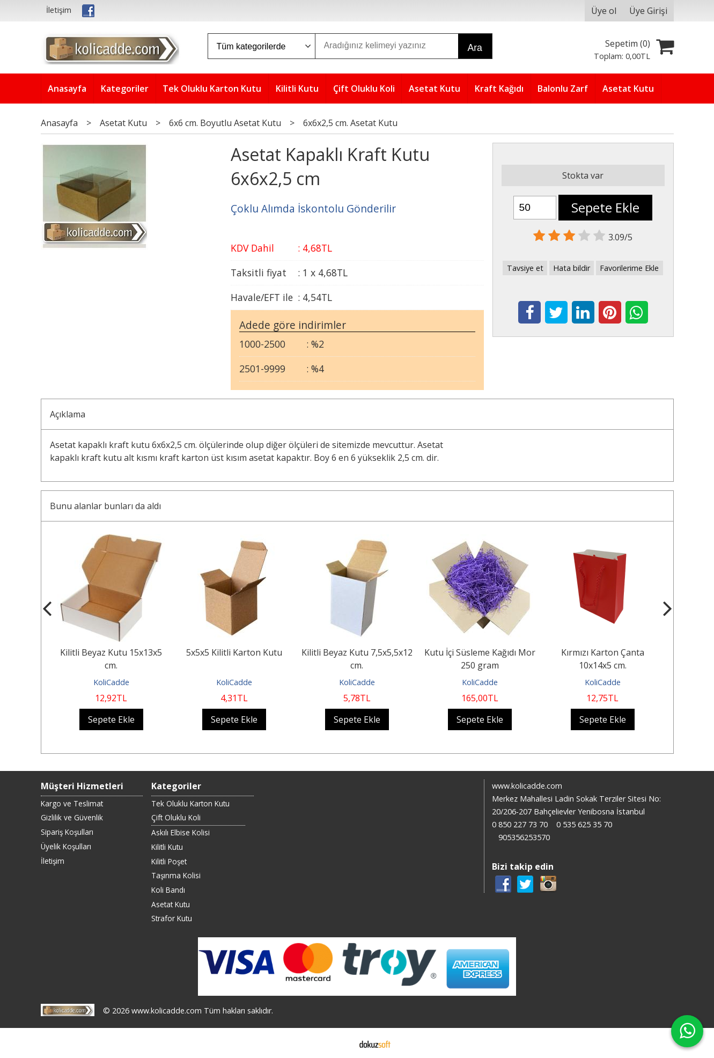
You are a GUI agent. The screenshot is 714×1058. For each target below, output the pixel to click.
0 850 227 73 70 (520, 824)
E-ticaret (340, 1043)
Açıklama (67, 414)
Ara (475, 47)
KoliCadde (111, 682)
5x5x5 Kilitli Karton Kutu (234, 652)
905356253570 (524, 837)
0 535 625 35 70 (584, 824)
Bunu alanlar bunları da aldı (105, 506)
